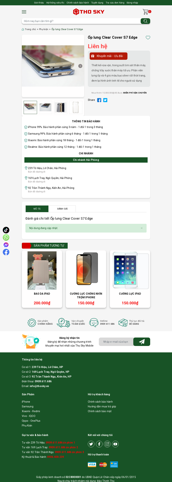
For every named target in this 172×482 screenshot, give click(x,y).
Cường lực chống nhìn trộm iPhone (86, 295)
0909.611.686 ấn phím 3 (69, 452)
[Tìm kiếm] (145, 21)
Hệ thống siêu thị (55, 2)
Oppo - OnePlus (31, 420)
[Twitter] (91, 444)
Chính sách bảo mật (100, 411)
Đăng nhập (132, 2)
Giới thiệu (39, 2)
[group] (53, 66)
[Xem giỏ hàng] (145, 12)
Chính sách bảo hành (78, 2)
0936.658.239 (55, 456)
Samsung (27, 406)
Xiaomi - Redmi (31, 411)
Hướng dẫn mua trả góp (102, 406)
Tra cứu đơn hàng (115, 2)
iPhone (26, 401)
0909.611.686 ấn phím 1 (60, 442)
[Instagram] (107, 444)
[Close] (141, 228)
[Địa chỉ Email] (124, 342)
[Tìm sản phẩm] (86, 21)
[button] (80, 66)
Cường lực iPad (130, 293)
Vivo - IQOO (28, 416)
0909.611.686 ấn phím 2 (63, 447)
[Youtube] (115, 444)
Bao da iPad (42, 293)
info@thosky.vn (39, 386)
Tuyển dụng (97, 2)
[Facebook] (99, 444)
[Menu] (24, 11)
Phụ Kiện (27, 425)
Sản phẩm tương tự (49, 245)
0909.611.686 (43, 381)
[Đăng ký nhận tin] (141, 342)
